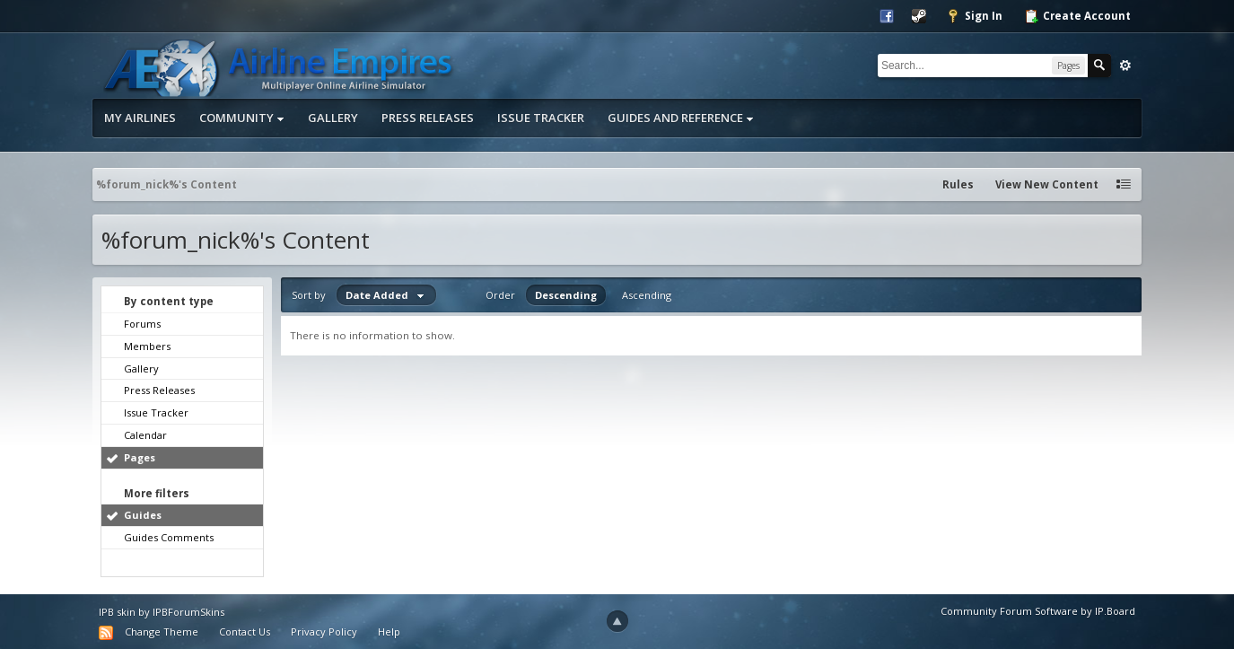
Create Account (1077, 16)
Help (389, 631)
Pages (139, 457)
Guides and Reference (681, 118)
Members (147, 346)
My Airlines (140, 118)
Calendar (145, 435)
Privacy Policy (324, 631)
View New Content (1046, 184)
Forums (142, 323)
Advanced (1125, 65)
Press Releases (427, 118)
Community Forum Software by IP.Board (1038, 611)
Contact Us (244, 631)
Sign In (974, 16)
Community (241, 118)
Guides (143, 515)
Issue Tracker (540, 118)
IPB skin (117, 611)
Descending (566, 295)
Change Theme (161, 631)
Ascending (646, 295)
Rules (958, 184)
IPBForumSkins (188, 611)
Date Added (386, 295)
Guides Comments (169, 537)
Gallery (333, 118)
